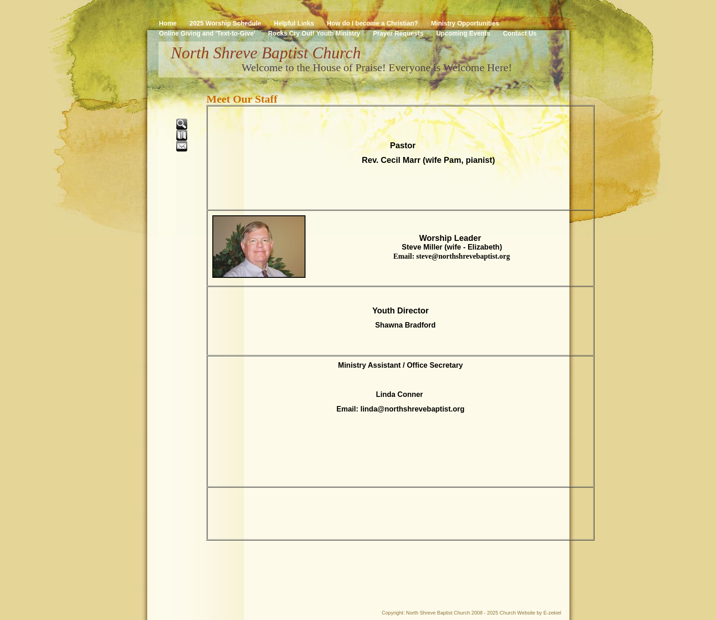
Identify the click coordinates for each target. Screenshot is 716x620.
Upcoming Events (463, 33)
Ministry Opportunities (465, 23)
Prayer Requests (398, 33)
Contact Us (520, 33)
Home (168, 23)
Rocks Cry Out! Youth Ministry (314, 33)
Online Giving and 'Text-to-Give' (207, 33)
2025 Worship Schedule (225, 23)
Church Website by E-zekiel (530, 612)
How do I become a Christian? (372, 23)
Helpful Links (294, 23)
